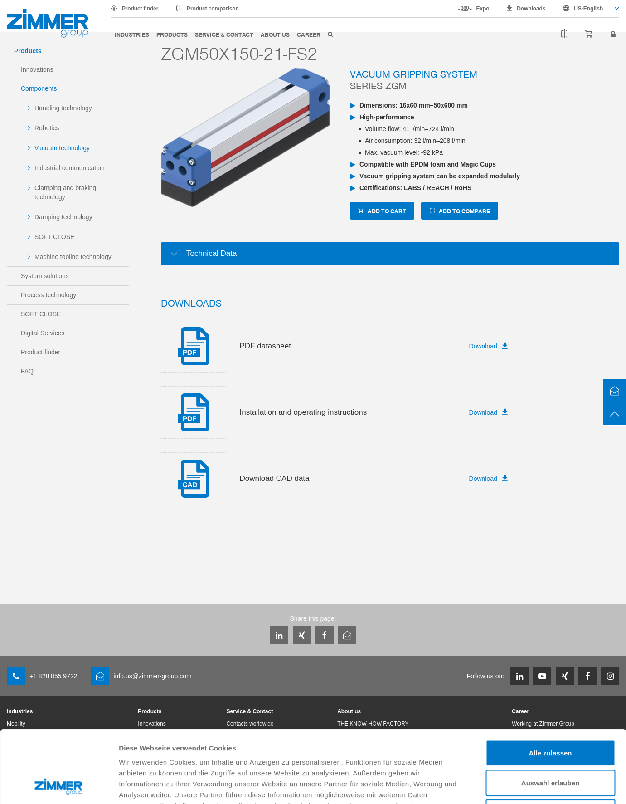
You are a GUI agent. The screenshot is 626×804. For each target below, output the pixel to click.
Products (172, 34)
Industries (132, 34)
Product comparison (213, 8)
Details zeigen (482, 786)
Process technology (48, 295)
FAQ (27, 371)
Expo (483, 8)
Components (39, 88)
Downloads (531, 8)
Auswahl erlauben (550, 715)
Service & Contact (224, 34)
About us (275, 34)
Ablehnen (550, 744)
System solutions (45, 275)
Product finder (140, 8)
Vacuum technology (62, 148)
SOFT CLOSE (54, 236)
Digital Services (42, 333)
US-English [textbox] (588, 8)
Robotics (46, 128)
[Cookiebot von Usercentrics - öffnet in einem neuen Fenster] (58, 786)
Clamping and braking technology (65, 192)
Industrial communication (69, 168)
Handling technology (63, 108)
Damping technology (63, 217)
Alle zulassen (550, 685)
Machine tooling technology (73, 256)
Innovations (37, 69)
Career (308, 34)
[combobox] (586, 8)
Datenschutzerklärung (218, 748)
